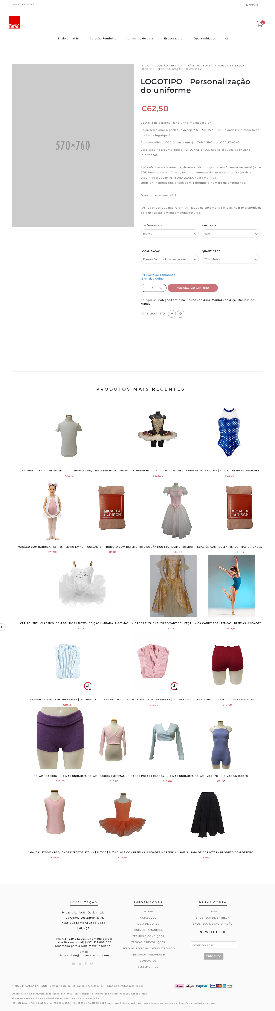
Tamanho (209, 225)
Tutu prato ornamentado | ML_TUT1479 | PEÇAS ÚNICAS (158, 470)
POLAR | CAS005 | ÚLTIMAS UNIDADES (167, 776)
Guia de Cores (148, 923)
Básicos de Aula (200, 65)
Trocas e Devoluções (148, 942)
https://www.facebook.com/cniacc (197, 1003)
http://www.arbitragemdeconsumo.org (157, 1003)
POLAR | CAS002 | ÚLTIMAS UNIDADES (114, 776)
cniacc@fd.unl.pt (121, 1003)
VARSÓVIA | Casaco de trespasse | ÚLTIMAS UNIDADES (67, 699)
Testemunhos (148, 966)
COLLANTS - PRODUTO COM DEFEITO (112, 547)
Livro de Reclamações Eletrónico (148, 948)
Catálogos (148, 917)
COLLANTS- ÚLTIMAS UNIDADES (240, 547)
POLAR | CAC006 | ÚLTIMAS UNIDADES (60, 776)
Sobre (148, 911)
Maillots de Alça (231, 65)
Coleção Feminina (103, 38)
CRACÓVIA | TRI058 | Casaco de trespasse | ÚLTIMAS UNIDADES (154, 699)
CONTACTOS (148, 960)
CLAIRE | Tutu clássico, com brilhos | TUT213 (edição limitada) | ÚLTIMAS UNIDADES (82, 623)
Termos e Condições (148, 936)
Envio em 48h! (68, 38)
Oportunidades (205, 38)
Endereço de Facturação (213, 923)
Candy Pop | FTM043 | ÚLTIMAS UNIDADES (231, 623)
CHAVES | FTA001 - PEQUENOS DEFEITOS (56, 852)
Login (212, 911)
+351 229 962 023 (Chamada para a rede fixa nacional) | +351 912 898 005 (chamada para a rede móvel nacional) (84, 942)
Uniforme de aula (140, 38)
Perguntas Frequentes (148, 954)
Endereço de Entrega (213, 917)
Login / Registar (23, 4)
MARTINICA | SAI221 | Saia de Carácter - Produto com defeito (207, 852)
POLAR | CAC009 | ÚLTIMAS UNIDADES (227, 699)
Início (145, 65)
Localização (150, 251)
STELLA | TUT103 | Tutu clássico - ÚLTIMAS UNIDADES (122, 852)
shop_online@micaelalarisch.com (83, 955)
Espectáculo (173, 38)
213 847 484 (42, 1003)
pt (254, 5)
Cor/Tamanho (151, 225)
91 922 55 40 (80, 1003)
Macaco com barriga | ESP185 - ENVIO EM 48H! (52, 547)
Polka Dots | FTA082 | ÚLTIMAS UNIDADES (230, 470)
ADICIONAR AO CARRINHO (193, 287)
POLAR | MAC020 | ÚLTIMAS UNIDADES (221, 776)
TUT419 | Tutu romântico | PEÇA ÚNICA (173, 623)
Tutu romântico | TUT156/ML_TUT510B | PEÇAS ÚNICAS (177, 547)
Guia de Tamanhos (148, 929)
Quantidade (211, 251)
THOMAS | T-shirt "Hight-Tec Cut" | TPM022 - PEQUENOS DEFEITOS (69, 470)
